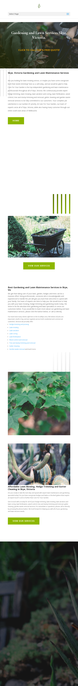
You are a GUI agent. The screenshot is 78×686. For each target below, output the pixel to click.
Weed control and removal (18, 340)
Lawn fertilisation (15, 337)
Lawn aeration (14, 331)
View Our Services (39, 265)
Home (16, 120)
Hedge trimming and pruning (19, 324)
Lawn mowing (13, 327)
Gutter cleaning (14, 346)
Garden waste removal (17, 349)
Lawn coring (13, 334)
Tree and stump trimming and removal (22, 343)
